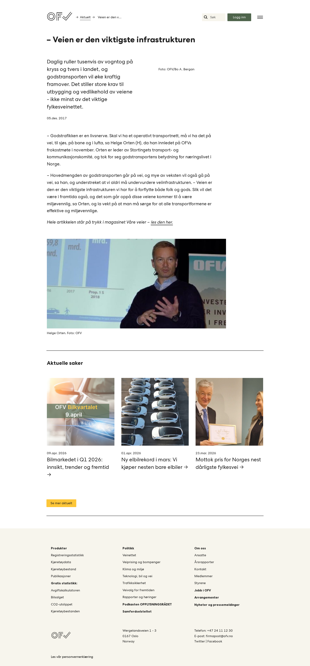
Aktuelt (85, 17)
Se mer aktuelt (61, 503)
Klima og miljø (133, 569)
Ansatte (200, 555)
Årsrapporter (204, 562)
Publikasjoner (61, 576)
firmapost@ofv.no (219, 636)
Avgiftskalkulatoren (65, 590)
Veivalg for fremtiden (138, 590)
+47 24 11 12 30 (220, 630)
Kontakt (200, 569)
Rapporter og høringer (139, 597)
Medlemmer (203, 576)
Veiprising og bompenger (141, 562)
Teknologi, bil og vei (137, 576)
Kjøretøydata (61, 562)
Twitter (200, 641)
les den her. (162, 222)
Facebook (214, 641)
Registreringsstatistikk (67, 555)
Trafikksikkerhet (134, 583)
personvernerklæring (77, 657)
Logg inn (239, 17)
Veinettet (129, 555)
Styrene (200, 583)
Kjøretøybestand (63, 569)
